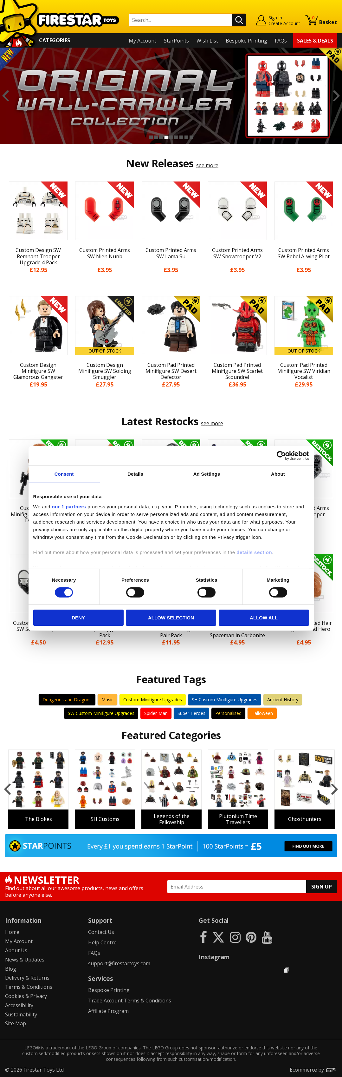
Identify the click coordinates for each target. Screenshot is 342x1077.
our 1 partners (69, 506)
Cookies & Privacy (26, 996)
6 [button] (176, 137)
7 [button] (181, 137)
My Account (142, 40)
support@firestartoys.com (119, 963)
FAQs (281, 40)
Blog (10, 968)
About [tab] (278, 474)
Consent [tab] (64, 474)
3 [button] (161, 137)
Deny (78, 617)
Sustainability (21, 1014)
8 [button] (186, 137)
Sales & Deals (315, 40)
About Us (16, 950)
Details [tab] (135, 474)
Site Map (15, 1023)
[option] (171, 96)
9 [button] (191, 137)
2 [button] (156, 137)
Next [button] (336, 96)
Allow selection (171, 617)
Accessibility (19, 1005)
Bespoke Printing (246, 40)
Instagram (214, 957)
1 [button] (151, 137)
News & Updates (24, 959)
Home (12, 931)
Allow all (264, 617)
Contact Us (101, 931)
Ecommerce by (313, 1069)
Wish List (207, 40)
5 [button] (171, 137)
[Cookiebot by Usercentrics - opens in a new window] (281, 455)
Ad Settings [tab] (206, 474)
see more (207, 165)
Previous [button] (5, 96)
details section (254, 552)
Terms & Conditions (28, 986)
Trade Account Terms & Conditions (129, 1000)
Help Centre (102, 942)
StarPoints (176, 40)
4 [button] (166, 137)
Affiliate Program (108, 1011)
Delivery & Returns (27, 977)
